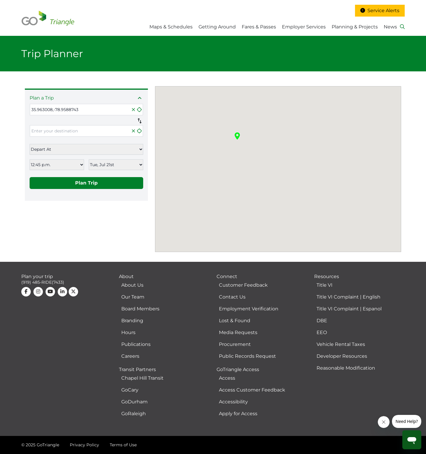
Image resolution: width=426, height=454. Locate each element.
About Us (132, 285)
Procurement (235, 344)
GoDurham (134, 402)
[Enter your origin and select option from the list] (86, 109)
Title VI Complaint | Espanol (349, 309)
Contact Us (232, 297)
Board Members (140, 309)
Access (227, 378)
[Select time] (57, 164)
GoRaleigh (133, 413)
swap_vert (139, 120)
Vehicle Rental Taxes (341, 344)
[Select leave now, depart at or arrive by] (86, 149)
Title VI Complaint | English (348, 297)
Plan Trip (86, 183)
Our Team (132, 297)
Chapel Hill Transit (142, 378)
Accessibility (233, 402)
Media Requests (238, 332)
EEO (322, 332)
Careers (130, 356)
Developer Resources (342, 356)
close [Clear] (133, 109)
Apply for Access (238, 413)
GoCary (129, 390)
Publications (136, 344)
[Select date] (116, 164)
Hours (128, 332)
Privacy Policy (84, 444)
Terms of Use (123, 444)
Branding (132, 320)
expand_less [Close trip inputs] (139, 98)
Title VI (325, 285)
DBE (322, 320)
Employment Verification (248, 309)
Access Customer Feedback (252, 390)
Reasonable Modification (346, 368)
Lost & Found (234, 320)
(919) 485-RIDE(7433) (42, 282)
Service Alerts (379, 10)
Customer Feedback (243, 285)
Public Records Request (247, 356)
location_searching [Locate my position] (139, 109)
